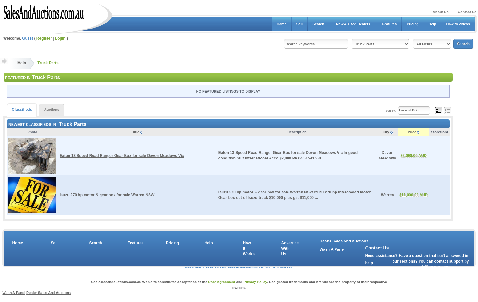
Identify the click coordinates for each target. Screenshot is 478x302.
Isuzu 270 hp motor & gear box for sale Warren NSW (107, 195)
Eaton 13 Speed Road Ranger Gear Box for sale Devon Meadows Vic (122, 155)
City (388, 132)
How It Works (247, 248)
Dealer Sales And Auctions (344, 241)
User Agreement (221, 282)
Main (21, 63)
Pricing (412, 24)
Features (389, 24)
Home (282, 24)
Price (413, 132)
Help (432, 24)
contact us (402, 268)
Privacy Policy (255, 282)
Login (60, 38)
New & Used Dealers (353, 24)
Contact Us (467, 12)
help (369, 263)
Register (44, 38)
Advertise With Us (286, 248)
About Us (441, 12)
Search (318, 24)
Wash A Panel (13, 293)
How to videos (458, 24)
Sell (299, 24)
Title (137, 132)
